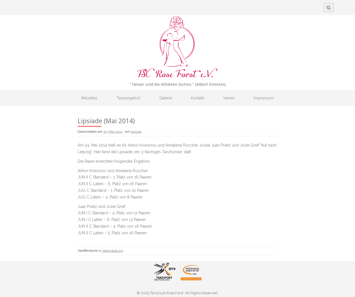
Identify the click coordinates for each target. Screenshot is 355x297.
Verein (229, 98)
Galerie (165, 98)
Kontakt (197, 98)
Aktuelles (89, 98)
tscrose (136, 132)
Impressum (264, 98)
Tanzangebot (128, 98)
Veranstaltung (112, 251)
